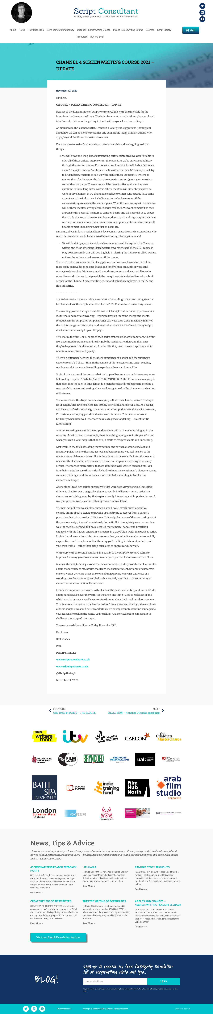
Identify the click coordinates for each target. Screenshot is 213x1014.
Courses (150, 30)
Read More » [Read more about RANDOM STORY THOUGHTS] (141, 889)
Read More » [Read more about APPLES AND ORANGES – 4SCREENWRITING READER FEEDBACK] (141, 926)
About (13, 30)
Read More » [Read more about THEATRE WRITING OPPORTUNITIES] (89, 923)
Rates (22, 30)
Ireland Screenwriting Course (128, 30)
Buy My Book (97, 36)
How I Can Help (36, 30)
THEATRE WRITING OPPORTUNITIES (104, 901)
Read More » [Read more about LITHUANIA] (89, 886)
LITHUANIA (89, 867)
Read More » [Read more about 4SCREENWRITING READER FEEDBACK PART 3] (36, 892)
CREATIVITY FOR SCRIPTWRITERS (50, 901)
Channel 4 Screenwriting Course (93, 30)
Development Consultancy (60, 30)
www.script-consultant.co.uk (73, 659)
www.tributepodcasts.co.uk (72, 666)
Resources (82, 36)
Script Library (164, 30)
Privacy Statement (64, 1009)
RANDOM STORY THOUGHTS (152, 867)
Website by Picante (182, 1009)
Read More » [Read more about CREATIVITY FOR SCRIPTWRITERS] (36, 923)
